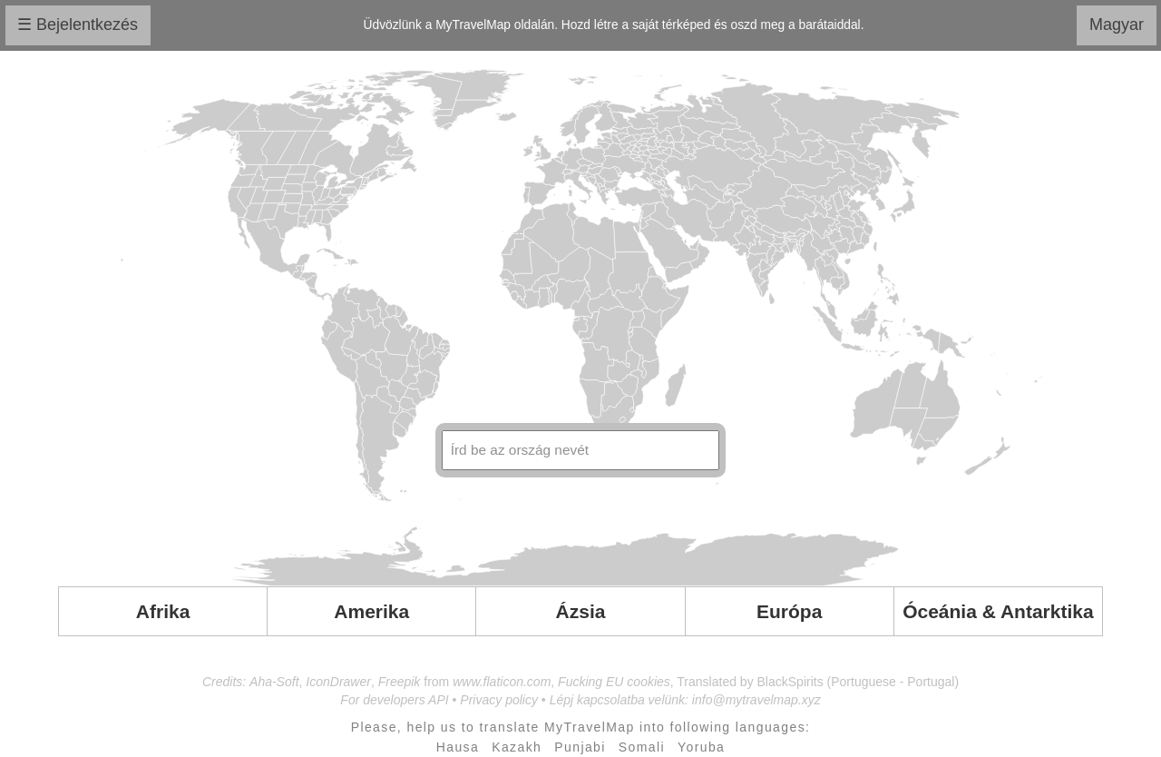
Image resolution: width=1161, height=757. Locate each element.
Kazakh (516, 747)
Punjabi (580, 747)
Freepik (399, 681)
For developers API (394, 700)
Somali (642, 747)
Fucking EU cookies (614, 681)
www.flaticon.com (502, 681)
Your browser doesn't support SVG (580, 327)
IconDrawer (338, 681)
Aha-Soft (273, 681)
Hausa (457, 747)
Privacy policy (499, 700)
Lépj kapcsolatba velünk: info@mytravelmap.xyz (685, 700)
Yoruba (701, 747)
